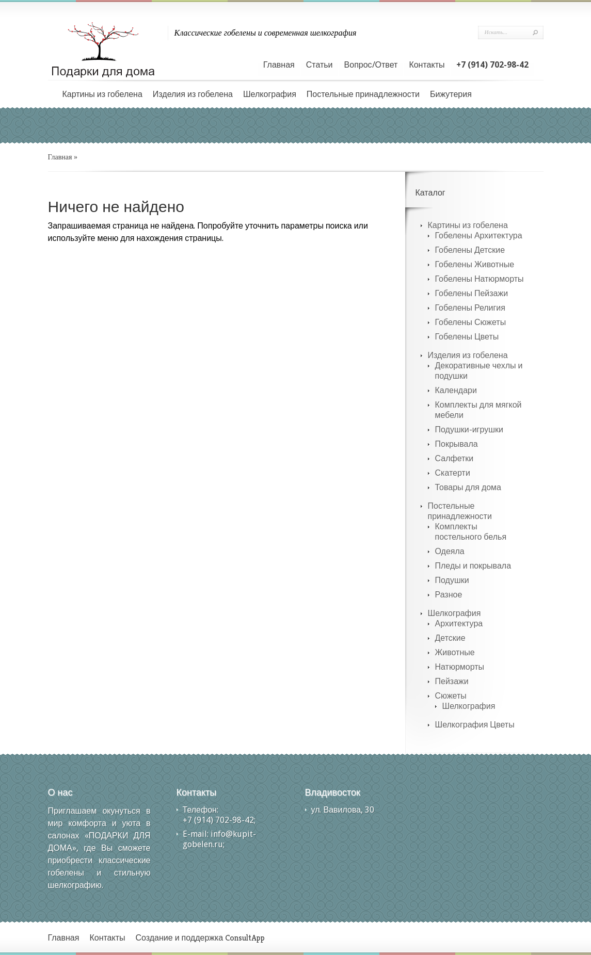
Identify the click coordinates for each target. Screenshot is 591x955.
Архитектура (459, 623)
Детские (450, 638)
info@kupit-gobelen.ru (219, 839)
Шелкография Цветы (475, 725)
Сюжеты (451, 696)
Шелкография (269, 94)
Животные (455, 652)
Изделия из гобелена (193, 94)
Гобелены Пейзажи (471, 293)
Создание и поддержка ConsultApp (200, 937)
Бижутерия (451, 94)
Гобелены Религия (470, 308)
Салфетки (454, 458)
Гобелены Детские (470, 250)
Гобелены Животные (475, 264)
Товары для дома (468, 487)
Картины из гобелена (102, 94)
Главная (279, 65)
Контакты (426, 65)
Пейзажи (452, 681)
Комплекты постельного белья (471, 532)
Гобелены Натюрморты (479, 279)
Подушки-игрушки (469, 429)
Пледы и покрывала (473, 566)
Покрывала (456, 444)
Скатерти (452, 473)
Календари (456, 390)
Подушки (452, 580)
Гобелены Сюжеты (470, 322)
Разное (448, 595)
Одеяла (450, 551)
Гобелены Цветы (467, 337)
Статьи (319, 65)
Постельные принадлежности (363, 94)
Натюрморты (460, 667)
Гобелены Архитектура (478, 235)
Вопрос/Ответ (371, 65)
